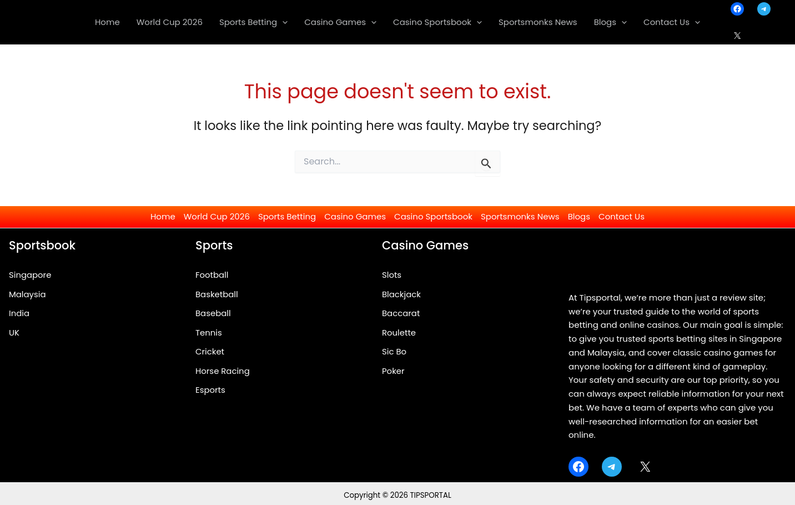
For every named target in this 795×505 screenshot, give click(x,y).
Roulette (399, 332)
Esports (210, 391)
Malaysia (27, 294)
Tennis (208, 332)
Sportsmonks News (520, 216)
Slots (391, 275)
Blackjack (401, 294)
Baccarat (401, 313)
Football (212, 275)
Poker (393, 371)
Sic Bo (394, 352)
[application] (282, 22)
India (19, 313)
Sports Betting (287, 216)
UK (14, 332)
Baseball (213, 313)
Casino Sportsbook (433, 216)
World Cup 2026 (217, 216)
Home (162, 216)
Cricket (209, 352)
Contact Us (621, 216)
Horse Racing (222, 371)
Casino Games (355, 216)
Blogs (579, 216)
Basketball (216, 294)
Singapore (30, 275)
